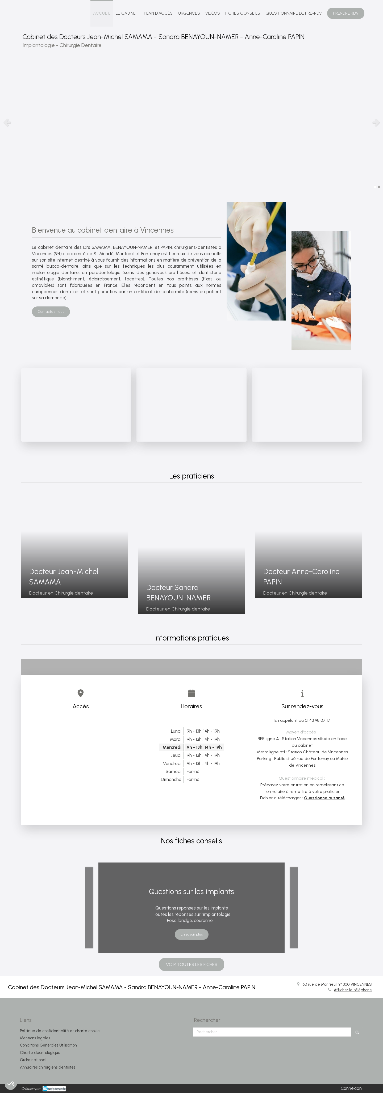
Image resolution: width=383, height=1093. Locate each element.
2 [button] (379, 187)
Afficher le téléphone (353, 990)
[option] (191, 122)
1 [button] (375, 187)
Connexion (351, 1088)
